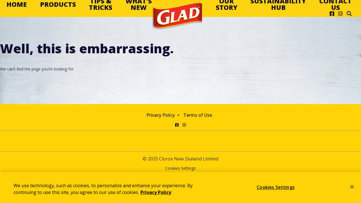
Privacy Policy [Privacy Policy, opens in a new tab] (155, 192)
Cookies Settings (180, 168)
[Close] (352, 187)
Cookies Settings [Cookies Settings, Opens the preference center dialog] (276, 187)
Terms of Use (197, 115)
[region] (180, 187)
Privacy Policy (160, 115)
